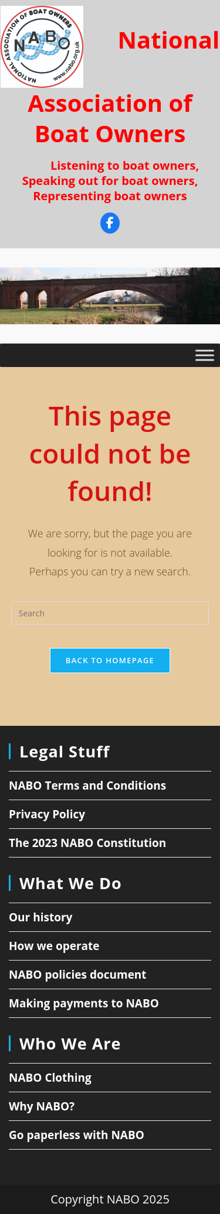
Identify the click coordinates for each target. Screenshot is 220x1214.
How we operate (54, 946)
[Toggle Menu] (204, 355)
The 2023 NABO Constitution (87, 843)
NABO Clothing (50, 1077)
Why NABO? (42, 1106)
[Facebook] (110, 224)
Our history (40, 917)
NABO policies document (78, 974)
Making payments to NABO (84, 1003)
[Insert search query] (110, 613)
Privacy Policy (47, 814)
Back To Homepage (110, 660)
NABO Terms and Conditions (87, 785)
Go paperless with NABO (76, 1135)
